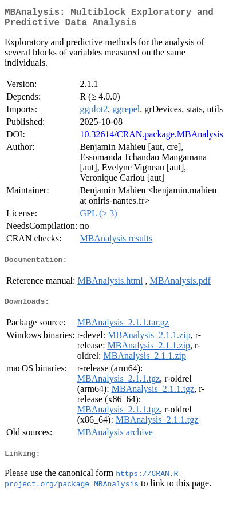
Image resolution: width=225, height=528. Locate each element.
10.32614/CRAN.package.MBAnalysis (151, 139)
